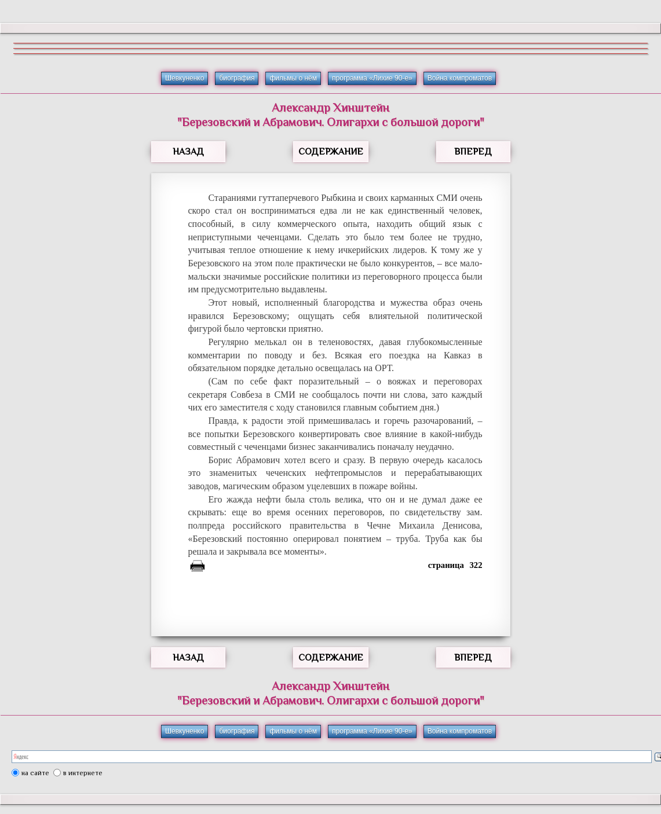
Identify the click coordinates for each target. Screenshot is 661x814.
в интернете (83, 773)
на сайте (35, 773)
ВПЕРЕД (473, 151)
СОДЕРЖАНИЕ (330, 151)
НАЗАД (188, 151)
